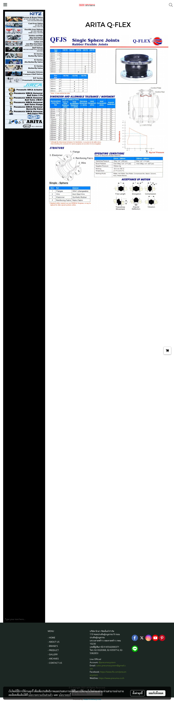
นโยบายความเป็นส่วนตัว (40, 694)
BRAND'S (53, 646)
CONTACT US (55, 662)
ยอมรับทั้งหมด (156, 693)
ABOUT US (54, 641)
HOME (52, 637)
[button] (169, 5)
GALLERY (53, 654)
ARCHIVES (54, 658)
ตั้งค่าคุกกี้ (138, 693)
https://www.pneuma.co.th (111, 678)
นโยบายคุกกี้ (65, 694)
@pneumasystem (107, 662)
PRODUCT (54, 650)
